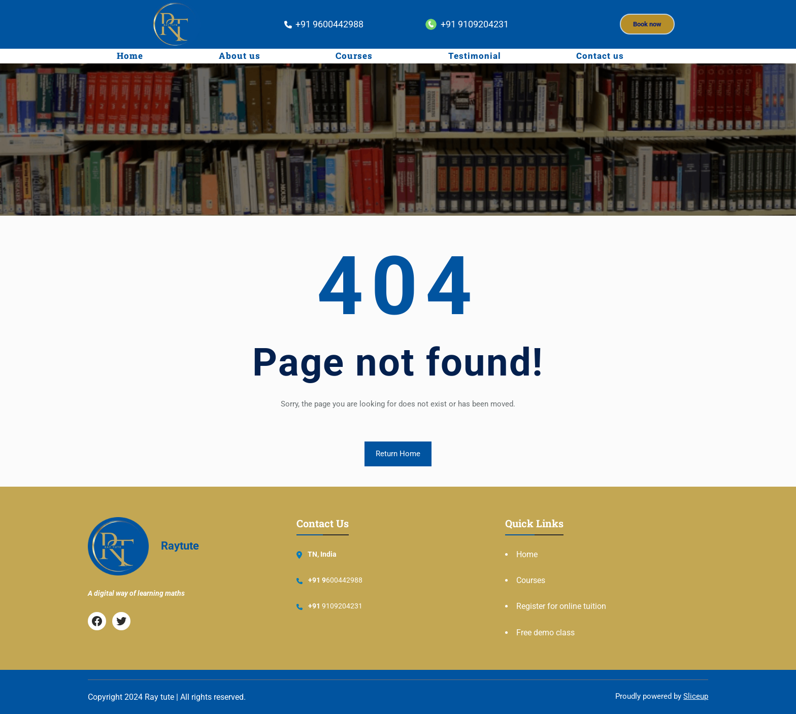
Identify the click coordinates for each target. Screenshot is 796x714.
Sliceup (695, 696)
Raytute (180, 545)
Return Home (398, 453)
